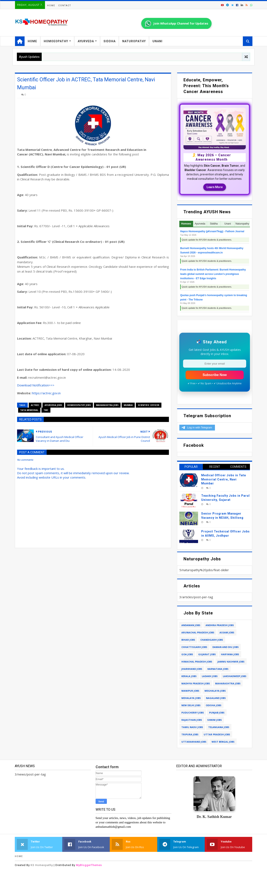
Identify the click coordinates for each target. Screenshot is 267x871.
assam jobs (227, 632)
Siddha (110, 41)
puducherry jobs (192, 712)
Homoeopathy (56, 41)
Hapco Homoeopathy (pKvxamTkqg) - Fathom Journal (212, 231)
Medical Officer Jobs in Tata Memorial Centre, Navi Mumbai (223, 479)
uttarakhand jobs (193, 741)
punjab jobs (217, 712)
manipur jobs (190, 690)
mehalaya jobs (191, 698)
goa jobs (187, 654)
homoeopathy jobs (79, 405)
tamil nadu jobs (192, 727)
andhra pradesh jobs (220, 625)
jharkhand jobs (191, 668)
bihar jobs (188, 639)
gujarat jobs (207, 654)
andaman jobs (190, 625)
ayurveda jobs (53, 405)
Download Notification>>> (35, 385)
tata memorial (29, 410)
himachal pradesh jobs (196, 661)
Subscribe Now (215, 375)
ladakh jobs (210, 676)
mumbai (128, 405)
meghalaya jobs (215, 690)
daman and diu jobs (225, 647)
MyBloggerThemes (89, 865)
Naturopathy (134, 41)
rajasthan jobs (191, 719)
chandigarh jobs (211, 639)
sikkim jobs (214, 719)
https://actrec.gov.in (46, 393)
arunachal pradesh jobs (197, 632)
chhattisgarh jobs (194, 647)
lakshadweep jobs (234, 676)
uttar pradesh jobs (217, 734)
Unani (157, 41)
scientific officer (148, 405)
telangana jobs (218, 727)
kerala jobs (189, 676)
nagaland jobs (216, 698)
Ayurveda (86, 41)
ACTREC (35, 405)
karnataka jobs (217, 668)
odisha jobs (213, 705)
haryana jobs (230, 654)
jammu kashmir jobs (231, 661)
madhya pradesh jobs (195, 683)
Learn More (215, 187)
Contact (64, 5)
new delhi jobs (191, 705)
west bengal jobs (223, 741)
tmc (46, 410)
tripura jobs (189, 734)
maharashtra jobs (107, 405)
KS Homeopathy (42, 865)
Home (51, 5)
